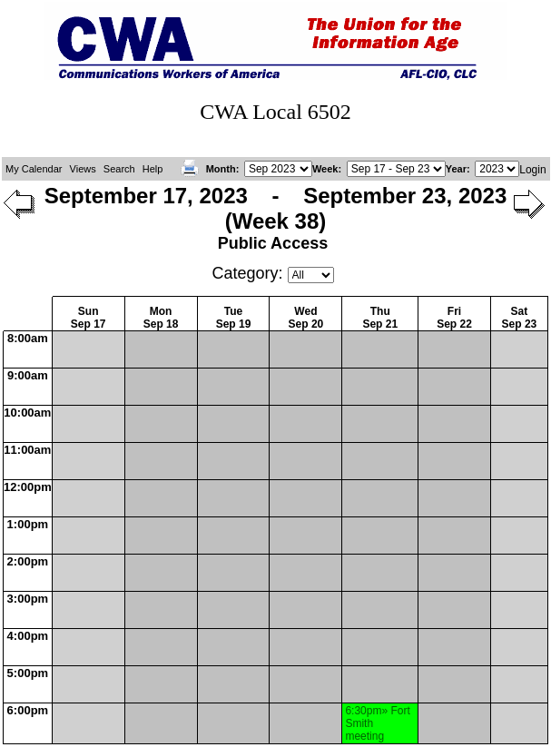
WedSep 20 (306, 317)
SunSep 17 (88, 317)
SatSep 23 (519, 317)
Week (325, 168)
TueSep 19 (233, 317)
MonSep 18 (161, 317)
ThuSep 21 (380, 317)
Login (532, 169)
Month (221, 168)
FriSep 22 (454, 317)
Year (456, 168)
